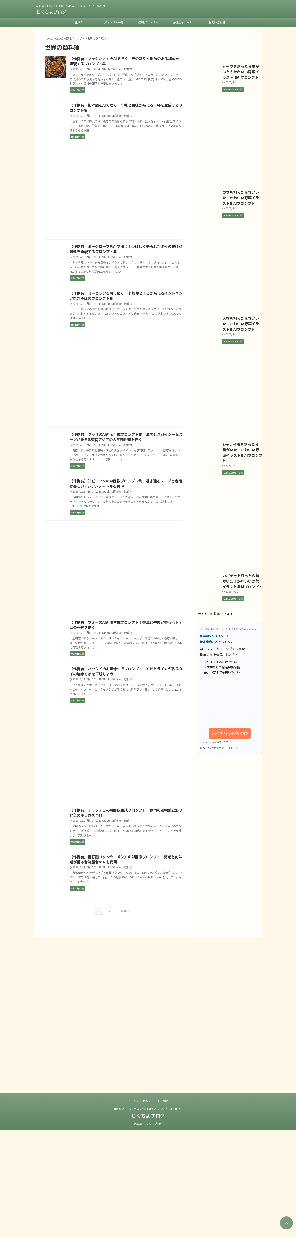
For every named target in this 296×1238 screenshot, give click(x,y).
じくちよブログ (51, 12)
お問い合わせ (217, 22)
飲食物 (147, 70)
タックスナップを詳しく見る (230, 1016)
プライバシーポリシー (140, 1209)
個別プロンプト (148, 22)
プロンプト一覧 (113, 22)
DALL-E (117, 70)
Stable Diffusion (132, 70)
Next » (123, 962)
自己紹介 (163, 1209)
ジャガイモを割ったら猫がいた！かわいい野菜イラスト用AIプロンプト (229, 684)
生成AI (79, 22)
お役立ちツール (182, 22)
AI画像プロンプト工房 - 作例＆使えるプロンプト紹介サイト (148, 1217)
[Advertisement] (114, 204)
